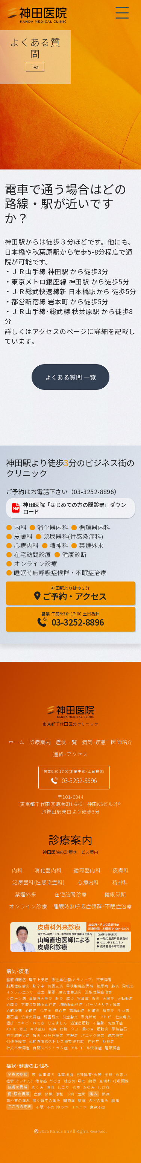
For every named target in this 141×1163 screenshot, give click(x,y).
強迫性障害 (16, 1041)
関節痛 (69, 1100)
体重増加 (65, 1074)
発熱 (108, 1074)
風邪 (52, 992)
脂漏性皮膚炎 (18, 986)
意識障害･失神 (89, 1074)
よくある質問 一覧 (70, 377)
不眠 (40, 1107)
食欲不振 (98, 1107)
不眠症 (72, 1035)
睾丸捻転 (89, 1017)
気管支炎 (56, 986)
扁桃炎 (128, 986)
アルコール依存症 (86, 1047)
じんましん (57, 1023)
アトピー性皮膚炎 (115, 1017)
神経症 (93, 1041)
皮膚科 (23, 536)
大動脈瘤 (125, 998)
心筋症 (31, 1010)
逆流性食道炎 (70, 992)
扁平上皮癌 (39, 979)
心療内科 (26, 545)
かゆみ (89, 1087)
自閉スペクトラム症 (50, 1047)
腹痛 (82, 1100)
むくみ (38, 1087)
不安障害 (104, 979)
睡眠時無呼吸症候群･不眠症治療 (92, 906)
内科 (20, 527)
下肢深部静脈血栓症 (38, 1004)
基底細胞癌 (16, 979)
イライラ (79, 1107)
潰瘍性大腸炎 (40, 998)
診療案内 (40, 742)
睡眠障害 (113, 1047)
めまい (121, 1074)
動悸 (92, 1081)
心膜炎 (12, 1004)
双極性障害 (53, 1035)
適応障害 (115, 1035)
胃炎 (96, 998)
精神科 (59, 545)
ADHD (11, 1029)
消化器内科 (52, 527)
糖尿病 (102, 986)
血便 (38, 1094)
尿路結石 (119, 1029)
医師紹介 (122, 742)
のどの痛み (98, 1100)
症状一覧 (66, 742)
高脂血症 (77, 1010)
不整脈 (99, 1023)
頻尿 (49, 1094)
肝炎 (59, 998)
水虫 (23, 1029)
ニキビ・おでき (31, 1023)
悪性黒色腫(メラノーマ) (72, 979)
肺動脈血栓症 (71, 1004)
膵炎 (70, 998)
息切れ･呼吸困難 (114, 1081)
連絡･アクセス (70, 754)
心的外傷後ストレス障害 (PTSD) (57, 1041)
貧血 (41, 992)
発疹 (76, 1087)
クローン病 (16, 998)
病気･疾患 (94, 742)
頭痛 (106, 1094)
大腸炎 (108, 998)
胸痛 (115, 1100)
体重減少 (47, 1074)
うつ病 (123, 1010)
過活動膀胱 (80, 1023)
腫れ (51, 1087)
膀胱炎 (103, 1029)
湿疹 (10, 1023)
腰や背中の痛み (46, 1100)
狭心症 (60, 1010)
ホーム (16, 742)
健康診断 (74, 554)
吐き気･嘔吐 (74, 1081)
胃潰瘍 (83, 998)
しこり (63, 1087)
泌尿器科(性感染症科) (73, 536)
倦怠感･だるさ (48, 1081)
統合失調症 (31, 1017)
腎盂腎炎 (51, 1017)
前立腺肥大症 (18, 1035)
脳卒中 (38, 986)
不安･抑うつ (57, 1107)
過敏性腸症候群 (98, 992)
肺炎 (115, 986)
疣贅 (64, 1029)
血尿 (81, 1094)
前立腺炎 (70, 1017)
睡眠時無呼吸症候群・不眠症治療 (60, 572)
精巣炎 (108, 1010)
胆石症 (12, 1017)
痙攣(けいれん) (19, 1081)
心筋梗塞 (14, 1010)
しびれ (103, 1087)
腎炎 (37, 1035)
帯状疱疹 (38, 1029)
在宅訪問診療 (32, 554)
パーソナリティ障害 (103, 1004)
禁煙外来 (91, 545)
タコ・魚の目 (82, 1029)
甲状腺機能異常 (80, 986)
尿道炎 (94, 1010)
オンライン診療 (35, 563)
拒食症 (108, 1041)
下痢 (70, 1094)
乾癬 (53, 1029)
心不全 (46, 1010)
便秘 (60, 1094)
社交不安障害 (18, 1047)
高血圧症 (115, 1023)
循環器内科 (94, 527)
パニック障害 (92, 1035)
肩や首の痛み (18, 1100)
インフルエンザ (20, 992)
